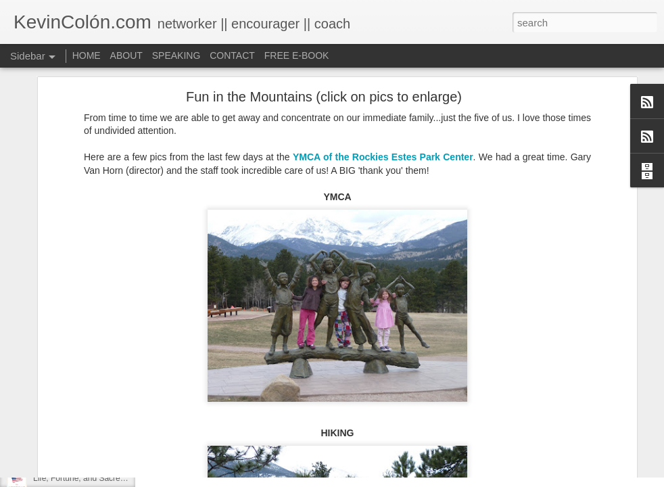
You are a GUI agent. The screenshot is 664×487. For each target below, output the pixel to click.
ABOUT (126, 55)
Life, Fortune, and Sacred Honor (91, 478)
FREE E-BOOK (296, 55)
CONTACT (232, 55)
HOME (86, 55)
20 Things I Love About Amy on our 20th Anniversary (127, 448)
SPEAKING (176, 55)
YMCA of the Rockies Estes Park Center (383, 84)
